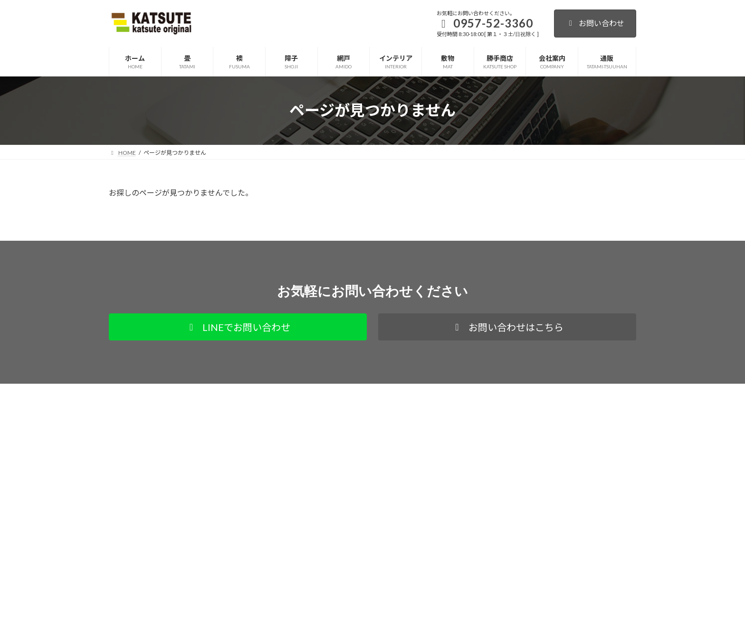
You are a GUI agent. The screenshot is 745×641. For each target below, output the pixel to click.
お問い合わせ (595, 23)
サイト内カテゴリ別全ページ (326, 510)
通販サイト (207, 392)
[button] (238, 326)
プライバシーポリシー (146, 392)
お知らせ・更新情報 (315, 557)
